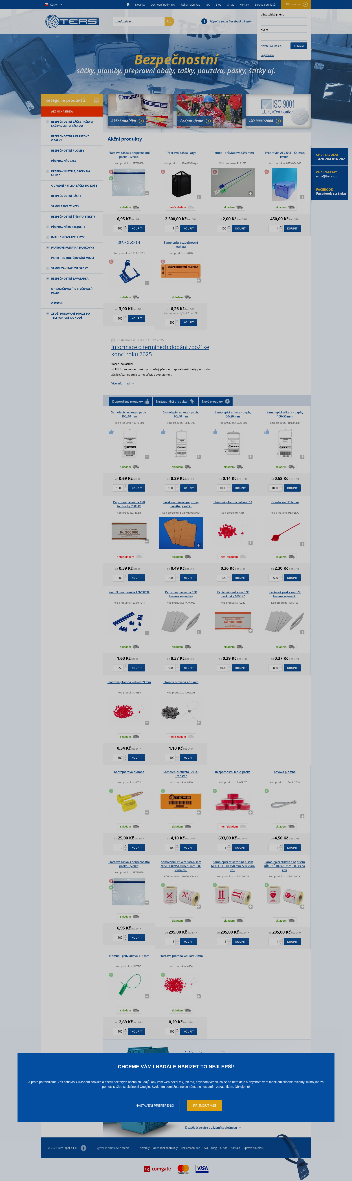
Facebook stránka (331, 193)
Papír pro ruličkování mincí (72, 258)
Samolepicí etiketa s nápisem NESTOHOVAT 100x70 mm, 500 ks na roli (181, 866)
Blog (218, 4)
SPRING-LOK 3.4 (129, 243)
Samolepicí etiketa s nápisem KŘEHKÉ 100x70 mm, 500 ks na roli (284, 866)
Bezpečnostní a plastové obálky (70, 138)
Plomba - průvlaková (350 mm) (233, 153)
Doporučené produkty (130, 401)
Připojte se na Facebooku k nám (231, 21)
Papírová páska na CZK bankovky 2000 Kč (129, 504)
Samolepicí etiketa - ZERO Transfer (180, 774)
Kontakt (244, 4)
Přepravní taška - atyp (181, 153)
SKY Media (123, 1148)
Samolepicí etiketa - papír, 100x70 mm (129, 414)
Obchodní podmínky (163, 4)
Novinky (140, 4)
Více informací (120, 383)
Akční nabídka (127, 121)
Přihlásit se (297, 4)
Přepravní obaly (63, 161)
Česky (54, 4)
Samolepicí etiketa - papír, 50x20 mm (233, 414)
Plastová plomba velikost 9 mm (129, 682)
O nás (230, 4)
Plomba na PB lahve (285, 502)
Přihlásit (299, 46)
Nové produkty (216, 401)
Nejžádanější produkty (175, 401)
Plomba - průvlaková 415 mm (129, 956)
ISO (208, 4)
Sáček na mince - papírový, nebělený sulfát (181, 504)
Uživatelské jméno (272, 14)
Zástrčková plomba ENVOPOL (129, 592)
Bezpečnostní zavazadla (67, 278)
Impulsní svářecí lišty (65, 237)
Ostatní (57, 303)
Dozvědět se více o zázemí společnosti (211, 1128)
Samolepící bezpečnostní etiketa (181, 245)
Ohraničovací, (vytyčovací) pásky (71, 291)
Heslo (264, 29)
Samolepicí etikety (65, 206)
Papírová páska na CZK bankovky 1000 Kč (233, 594)
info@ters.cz (326, 176)
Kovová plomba (285, 772)
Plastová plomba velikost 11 (232, 502)
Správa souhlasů (265, 4)
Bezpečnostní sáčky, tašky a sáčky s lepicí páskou (69, 124)
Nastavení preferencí (155, 1105)
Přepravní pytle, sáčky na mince (68, 173)
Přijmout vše (204, 1105)
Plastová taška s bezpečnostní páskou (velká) (129, 155)
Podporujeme (195, 121)
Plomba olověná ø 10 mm (180, 682)
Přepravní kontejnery (65, 227)
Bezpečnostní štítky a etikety (73, 217)
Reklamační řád (190, 4)
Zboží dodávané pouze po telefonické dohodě (68, 316)
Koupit (137, 228)
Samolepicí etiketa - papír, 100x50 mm (285, 414)
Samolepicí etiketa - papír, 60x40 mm (181, 414)
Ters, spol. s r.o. (67, 1148)
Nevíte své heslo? (271, 46)
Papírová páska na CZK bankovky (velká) (181, 594)
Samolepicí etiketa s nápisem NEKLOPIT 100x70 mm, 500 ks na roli (233, 866)
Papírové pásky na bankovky (70, 247)
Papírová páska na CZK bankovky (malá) (285, 594)
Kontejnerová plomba (129, 772)
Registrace (267, 55)
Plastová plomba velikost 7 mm (181, 956)
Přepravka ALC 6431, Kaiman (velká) (285, 155)
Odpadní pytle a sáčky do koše (74, 186)
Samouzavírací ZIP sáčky (67, 268)
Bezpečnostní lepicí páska (233, 772)
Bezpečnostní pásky (66, 196)
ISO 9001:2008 (265, 121)
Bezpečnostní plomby (67, 150)
